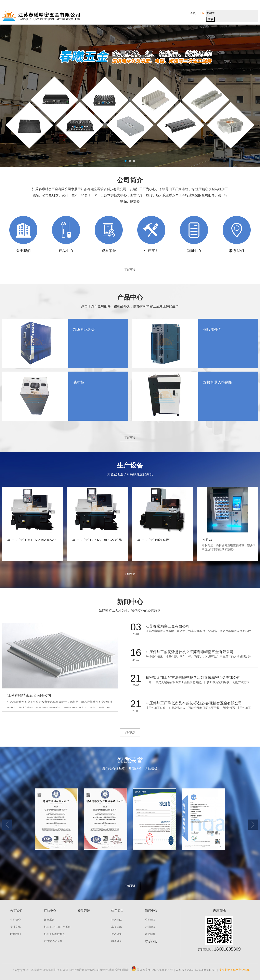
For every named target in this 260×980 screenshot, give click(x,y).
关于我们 (100, 26)
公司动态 (150, 919)
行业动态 (150, 926)
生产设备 (116, 934)
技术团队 (116, 919)
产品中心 (125, 26)
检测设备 (116, 941)
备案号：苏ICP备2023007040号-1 (196, 969)
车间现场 (116, 926)
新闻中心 (200, 26)
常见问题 (150, 934)
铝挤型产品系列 (53, 941)
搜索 (210, 19)
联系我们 (226, 26)
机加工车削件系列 (54, 934)
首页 (193, 13)
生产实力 (175, 26)
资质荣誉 (150, 26)
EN (202, 13)
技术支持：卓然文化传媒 (234, 969)
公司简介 (15, 919)
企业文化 (15, 926)
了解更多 (130, 269)
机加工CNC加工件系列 (57, 926)
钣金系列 (49, 919)
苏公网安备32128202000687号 (152, 969)
